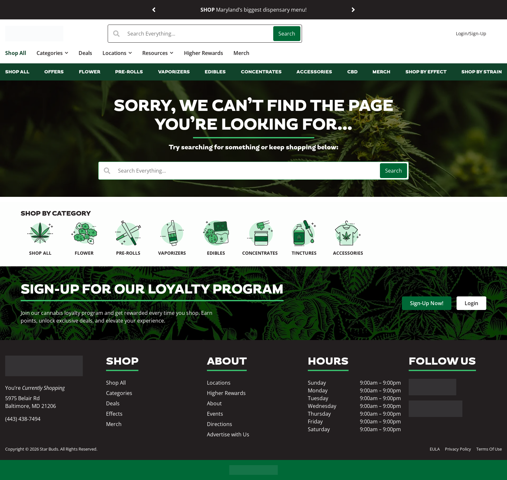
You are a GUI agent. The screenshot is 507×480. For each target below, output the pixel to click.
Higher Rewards (203, 53)
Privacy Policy (458, 449)
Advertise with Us (228, 434)
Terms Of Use (489, 449)
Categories (52, 53)
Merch (241, 53)
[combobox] (191, 33)
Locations (117, 53)
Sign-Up (477, 33)
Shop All (15, 53)
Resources (157, 53)
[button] (153, 10)
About (214, 403)
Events (215, 413)
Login (462, 33)
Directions (219, 424)
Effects (114, 413)
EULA (435, 449)
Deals (85, 53)
